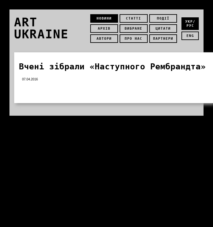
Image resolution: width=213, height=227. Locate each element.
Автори (104, 39)
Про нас (133, 39)
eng (190, 36)
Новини (104, 18)
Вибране (133, 28)
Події (163, 18)
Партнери (163, 39)
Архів (104, 28)
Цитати (163, 28)
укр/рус (190, 24)
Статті (133, 18)
